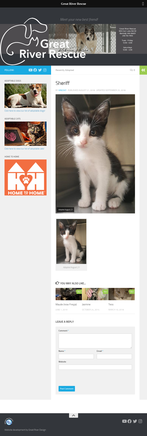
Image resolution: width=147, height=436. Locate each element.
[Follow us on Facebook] (35, 70)
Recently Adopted (65, 70)
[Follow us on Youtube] (30, 70)
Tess (111, 304)
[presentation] (81, 377)
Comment (64, 330)
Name (62, 351)
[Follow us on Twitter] (40, 70)
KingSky (63, 90)
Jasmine (86, 304)
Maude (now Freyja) (66, 304)
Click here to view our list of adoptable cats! (24, 148)
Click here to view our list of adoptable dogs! (25, 110)
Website (62, 361)
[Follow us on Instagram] (45, 70)
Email (100, 351)
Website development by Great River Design (25, 430)
